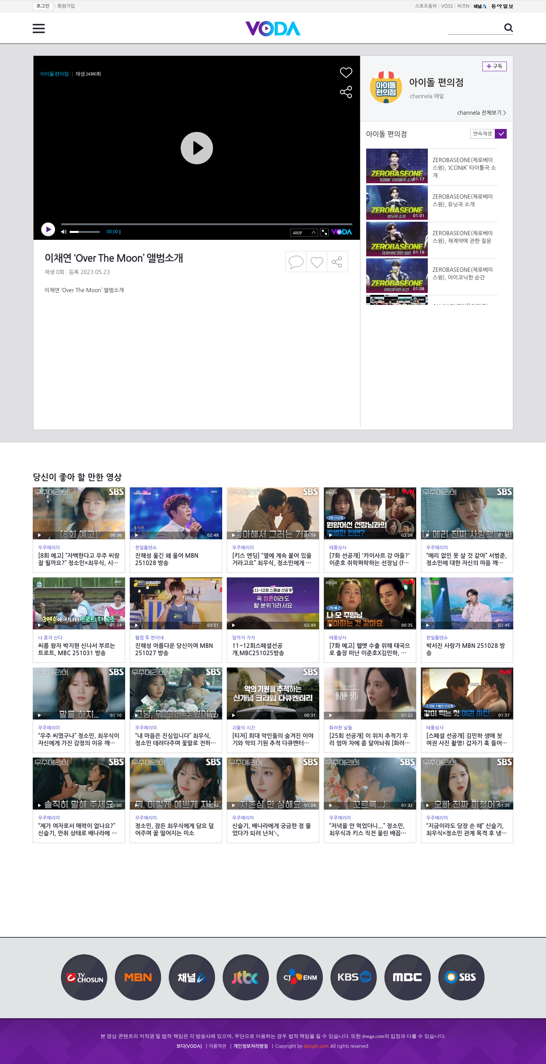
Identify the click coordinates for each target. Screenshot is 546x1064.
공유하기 (337, 261)
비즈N (463, 6)
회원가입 (66, 6)
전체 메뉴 (39, 28)
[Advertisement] (196, 325)
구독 (494, 66)
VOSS (447, 6)
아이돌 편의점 (436, 82)
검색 (508, 27)
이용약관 (217, 1046)
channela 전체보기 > (481, 112)
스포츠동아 (426, 6)
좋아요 (316, 261)
